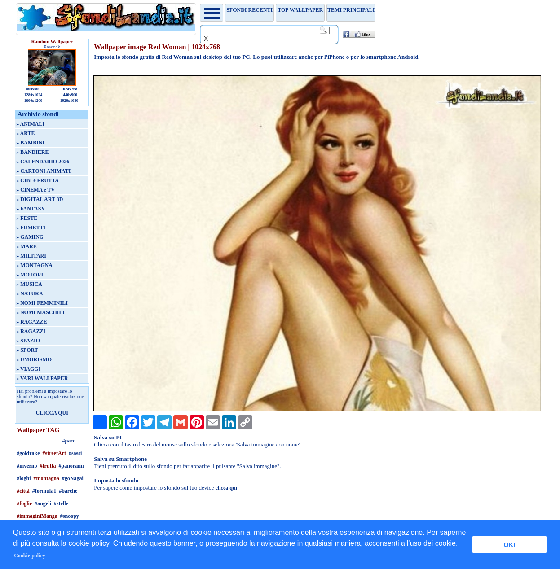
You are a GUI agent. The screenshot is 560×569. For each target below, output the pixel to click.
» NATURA (29, 293)
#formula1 (44, 491)
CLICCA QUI (51, 413)
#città (23, 491)
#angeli (43, 503)
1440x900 (69, 94)
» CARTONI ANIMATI (43, 171)
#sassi (75, 453)
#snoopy (69, 516)
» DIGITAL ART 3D (39, 199)
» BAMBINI (30, 143)
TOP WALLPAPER (300, 10)
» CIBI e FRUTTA (37, 180)
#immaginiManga (37, 516)
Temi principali (351, 10)
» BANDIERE (32, 152)
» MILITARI (31, 256)
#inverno (27, 466)
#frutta (48, 466)
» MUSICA (29, 284)
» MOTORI (29, 274)
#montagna (46, 478)
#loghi (24, 478)
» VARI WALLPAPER (42, 378)
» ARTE (25, 133)
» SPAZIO (28, 340)
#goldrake (28, 453)
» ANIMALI (30, 124)
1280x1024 (33, 94)
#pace (68, 441)
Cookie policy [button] (29, 555)
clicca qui (226, 488)
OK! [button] (509, 544)
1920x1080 (69, 100)
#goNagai (73, 478)
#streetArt (54, 453)
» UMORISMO (34, 359)
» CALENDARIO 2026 (42, 161)
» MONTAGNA (34, 265)
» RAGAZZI (30, 331)
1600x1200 (33, 100)
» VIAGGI (28, 369)
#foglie (24, 503)
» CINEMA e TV (35, 190)
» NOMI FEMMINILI (42, 303)
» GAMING (30, 237)
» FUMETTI (30, 227)
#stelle (61, 503)
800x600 (33, 89)
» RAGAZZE (31, 322)
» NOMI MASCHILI (40, 312)
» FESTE (26, 218)
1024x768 (69, 89)
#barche (68, 491)
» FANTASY (30, 209)
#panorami (71, 466)
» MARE (26, 246)
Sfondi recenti (249, 10)
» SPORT (27, 350)
